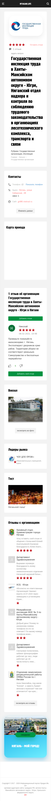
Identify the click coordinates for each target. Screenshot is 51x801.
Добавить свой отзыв (25, 374)
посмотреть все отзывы (25, 703)
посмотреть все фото (25, 431)
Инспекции (28, 154)
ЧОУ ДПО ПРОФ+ (25, 457)
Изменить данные (25, 211)
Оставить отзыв (36, 45)
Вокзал (12, 391)
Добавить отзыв (25, 318)
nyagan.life (25, 4)
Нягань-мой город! (16, 507)
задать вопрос (17, 53)
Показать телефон (34, 184)
